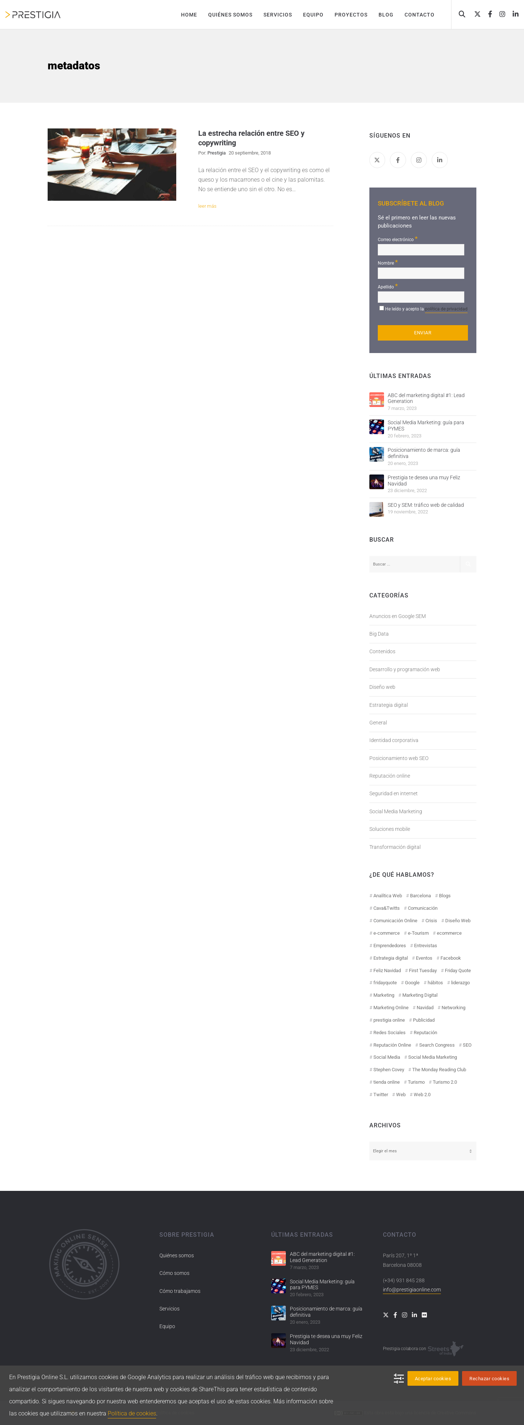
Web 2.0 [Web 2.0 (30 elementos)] (422, 1094)
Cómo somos (174, 1273)
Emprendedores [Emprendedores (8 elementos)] (389, 945)
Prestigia (216, 153)
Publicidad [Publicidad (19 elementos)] (424, 1020)
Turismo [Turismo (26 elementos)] (416, 1082)
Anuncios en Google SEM (397, 616)
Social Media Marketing (395, 811)
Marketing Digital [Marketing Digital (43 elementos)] (420, 995)
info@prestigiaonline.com (412, 1290)
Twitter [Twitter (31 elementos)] (380, 1094)
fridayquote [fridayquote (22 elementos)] (385, 982)
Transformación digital (395, 847)
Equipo (167, 1326)
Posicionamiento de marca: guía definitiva (424, 453)
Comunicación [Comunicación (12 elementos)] (423, 908)
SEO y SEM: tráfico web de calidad (426, 505)
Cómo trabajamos (179, 1291)
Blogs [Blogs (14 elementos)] (445, 895)
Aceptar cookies (433, 1378)
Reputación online (389, 776)
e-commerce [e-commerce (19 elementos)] (386, 933)
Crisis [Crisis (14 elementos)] (431, 920)
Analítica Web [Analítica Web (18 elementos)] (387, 895)
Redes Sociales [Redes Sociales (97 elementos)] (389, 1032)
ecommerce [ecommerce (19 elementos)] (449, 933)
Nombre (388, 262)
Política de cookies (132, 1413)
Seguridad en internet (393, 793)
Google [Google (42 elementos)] (412, 982)
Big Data (379, 634)
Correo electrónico (398, 239)
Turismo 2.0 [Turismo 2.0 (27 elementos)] (445, 1082)
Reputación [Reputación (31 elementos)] (425, 1032)
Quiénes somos (176, 1255)
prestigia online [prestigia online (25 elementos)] (389, 1020)
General (378, 723)
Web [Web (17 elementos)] (401, 1094)
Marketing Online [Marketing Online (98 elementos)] (391, 1007)
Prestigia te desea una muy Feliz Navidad (424, 481)
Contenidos (382, 651)
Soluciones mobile (389, 829)
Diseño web (382, 687)
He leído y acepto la (426, 309)
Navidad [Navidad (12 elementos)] (425, 1007)
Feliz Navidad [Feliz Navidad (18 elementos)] (387, 970)
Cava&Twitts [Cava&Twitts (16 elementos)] (386, 908)
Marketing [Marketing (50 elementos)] (383, 995)
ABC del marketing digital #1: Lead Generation (426, 398)
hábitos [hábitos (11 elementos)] (435, 982)
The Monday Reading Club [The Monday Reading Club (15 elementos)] (439, 1069)
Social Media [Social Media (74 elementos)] (386, 1057)
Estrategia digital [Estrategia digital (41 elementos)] (390, 958)
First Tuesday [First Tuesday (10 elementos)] (423, 970)
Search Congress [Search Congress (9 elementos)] (437, 1045)
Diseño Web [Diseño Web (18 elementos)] (458, 920)
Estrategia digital (388, 705)
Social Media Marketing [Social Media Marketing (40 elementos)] (432, 1057)
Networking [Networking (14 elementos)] (453, 1007)
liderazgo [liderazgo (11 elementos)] (460, 982)
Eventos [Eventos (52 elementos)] (424, 958)
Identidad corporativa (393, 740)
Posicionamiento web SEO (398, 758)
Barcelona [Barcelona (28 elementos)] (420, 895)
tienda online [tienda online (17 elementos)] (386, 1082)
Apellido (388, 286)
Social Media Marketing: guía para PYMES (426, 425)
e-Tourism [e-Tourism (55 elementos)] (418, 933)
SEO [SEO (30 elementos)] (467, 1045)
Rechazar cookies (489, 1378)
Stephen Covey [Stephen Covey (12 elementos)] (388, 1069)
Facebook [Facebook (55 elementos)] (450, 958)
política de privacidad (446, 309)
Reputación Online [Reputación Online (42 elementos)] (392, 1045)
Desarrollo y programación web (404, 669)
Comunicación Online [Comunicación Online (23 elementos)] (395, 920)
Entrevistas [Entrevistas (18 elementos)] (425, 945)
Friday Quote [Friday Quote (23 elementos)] (458, 970)
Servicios (169, 1309)
